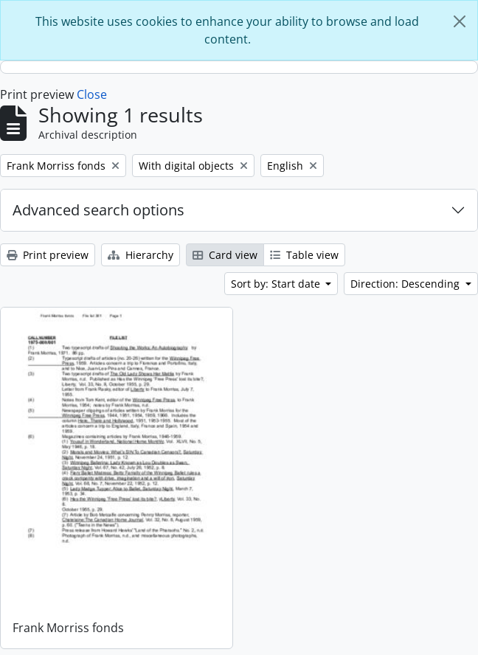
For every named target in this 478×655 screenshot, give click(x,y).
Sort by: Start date (277, 284)
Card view (225, 255)
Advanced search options (98, 210)
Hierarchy (140, 255)
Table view (304, 255)
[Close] (459, 21)
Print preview (48, 255)
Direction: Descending (406, 284)
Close (92, 94)
